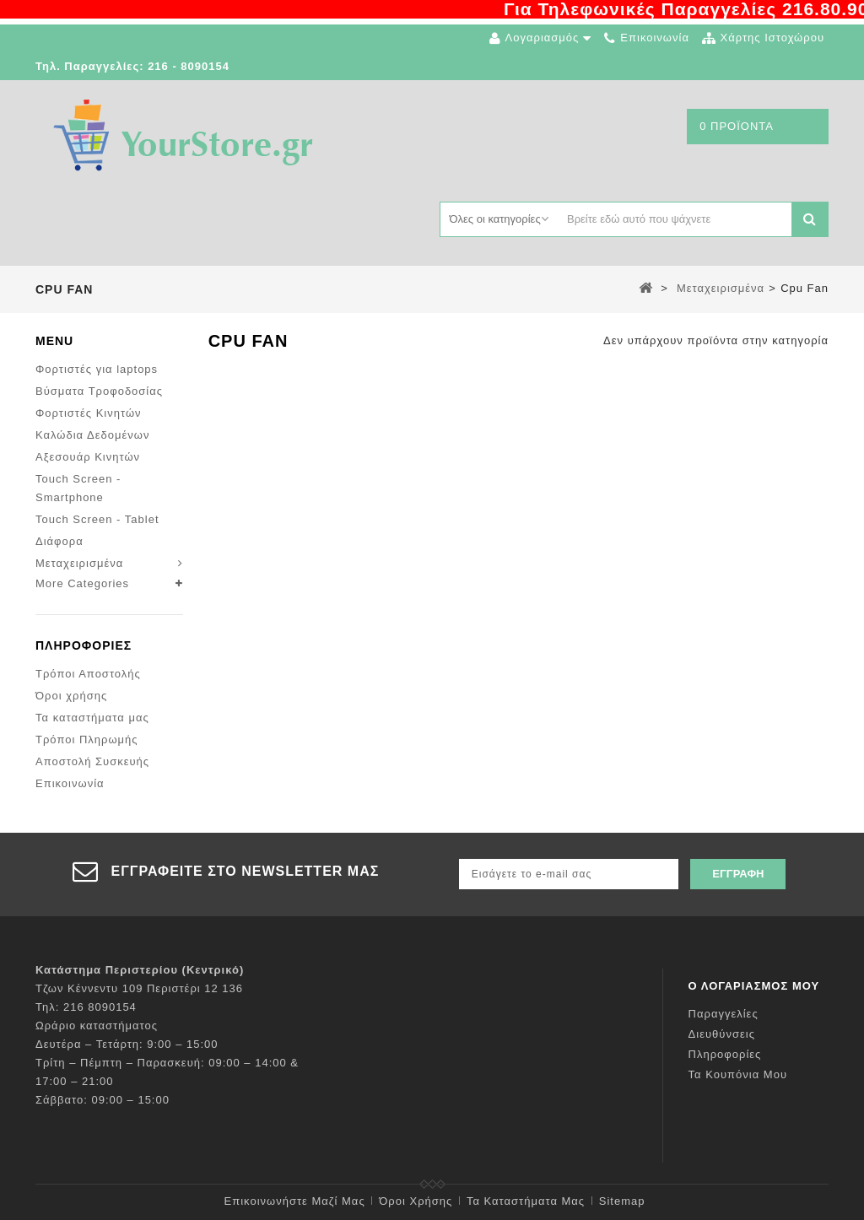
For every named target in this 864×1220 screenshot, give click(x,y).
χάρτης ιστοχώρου (772, 37)
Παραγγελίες (723, 1013)
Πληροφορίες (83, 645)
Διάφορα (59, 541)
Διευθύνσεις (721, 1034)
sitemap (622, 1201)
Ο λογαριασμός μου (754, 986)
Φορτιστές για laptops (96, 369)
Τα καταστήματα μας (92, 717)
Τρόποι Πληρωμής (86, 739)
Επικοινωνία (70, 783)
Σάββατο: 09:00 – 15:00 (102, 1099)
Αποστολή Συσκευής (92, 761)
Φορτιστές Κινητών (88, 413)
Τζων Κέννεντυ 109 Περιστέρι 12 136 (139, 988)
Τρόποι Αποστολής (88, 673)
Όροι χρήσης (71, 695)
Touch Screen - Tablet (97, 519)
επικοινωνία (654, 37)
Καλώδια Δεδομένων (92, 435)
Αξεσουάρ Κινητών (87, 457)
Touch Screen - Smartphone (78, 488)
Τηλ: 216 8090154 (86, 1007)
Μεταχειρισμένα (79, 563)
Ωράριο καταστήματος (96, 1025)
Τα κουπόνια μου (737, 1074)
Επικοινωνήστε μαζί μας (294, 1201)
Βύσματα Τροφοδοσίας (99, 391)
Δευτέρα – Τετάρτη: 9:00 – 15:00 (127, 1044)
